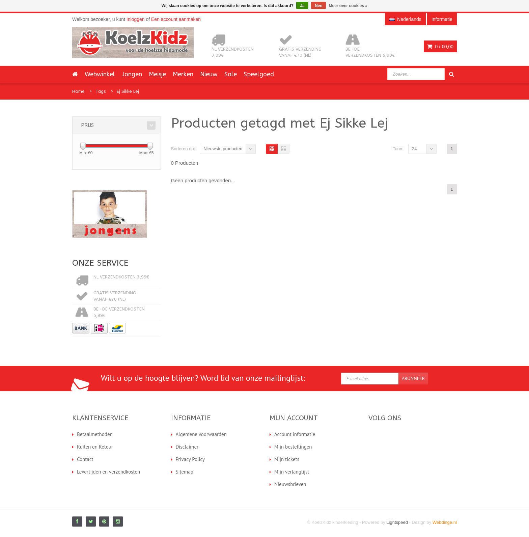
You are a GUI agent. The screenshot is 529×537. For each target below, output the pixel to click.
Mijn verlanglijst (291, 471)
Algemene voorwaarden (201, 434)
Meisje (157, 74)
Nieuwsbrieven (290, 484)
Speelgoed (259, 74)
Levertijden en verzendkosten (108, 471)
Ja (302, 5)
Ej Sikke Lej (128, 91)
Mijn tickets (286, 459)
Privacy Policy (190, 459)
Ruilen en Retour (95, 447)
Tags (100, 91)
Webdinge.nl (445, 522)
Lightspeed (397, 522)
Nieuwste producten (222, 148)
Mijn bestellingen (293, 447)
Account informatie (294, 434)
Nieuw (209, 74)
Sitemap (184, 471)
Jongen (132, 74)
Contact (85, 459)
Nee (318, 5)
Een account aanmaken (176, 19)
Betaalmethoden (95, 434)
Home (78, 91)
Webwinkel (100, 74)
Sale (230, 74)
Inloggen (136, 19)
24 (414, 148)
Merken (183, 74)
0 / (440, 46)
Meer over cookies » (348, 5)
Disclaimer (187, 447)
